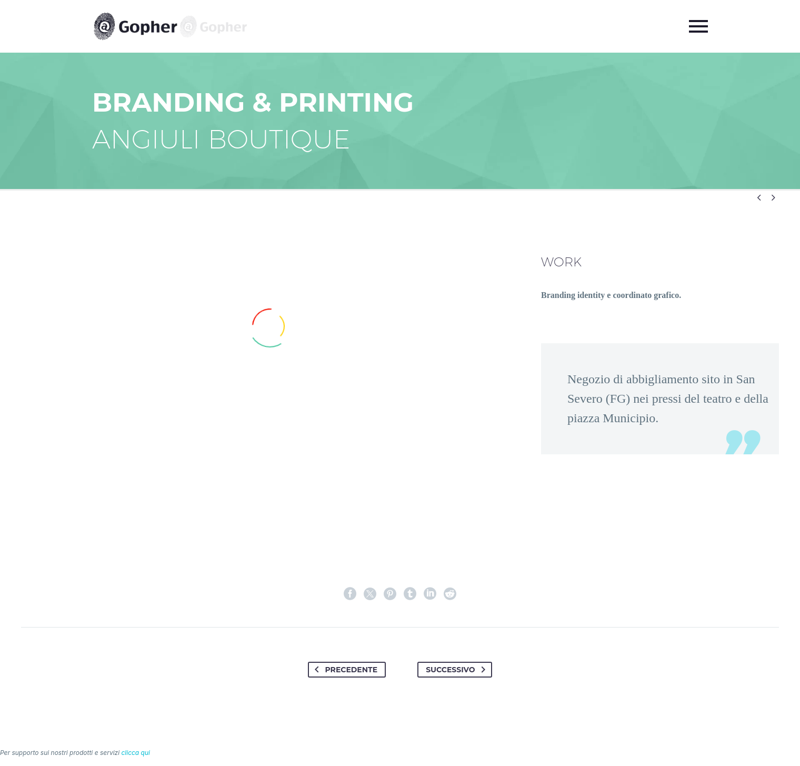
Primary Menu (698, 26)
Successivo (457, 670)
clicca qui (135, 753)
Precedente (344, 670)
